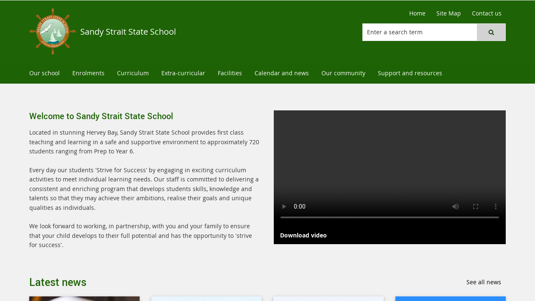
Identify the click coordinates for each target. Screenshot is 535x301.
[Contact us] (487, 13)
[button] (491, 32)
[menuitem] (44, 73)
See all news (483, 282)
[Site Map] (448, 13)
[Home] (417, 13)
